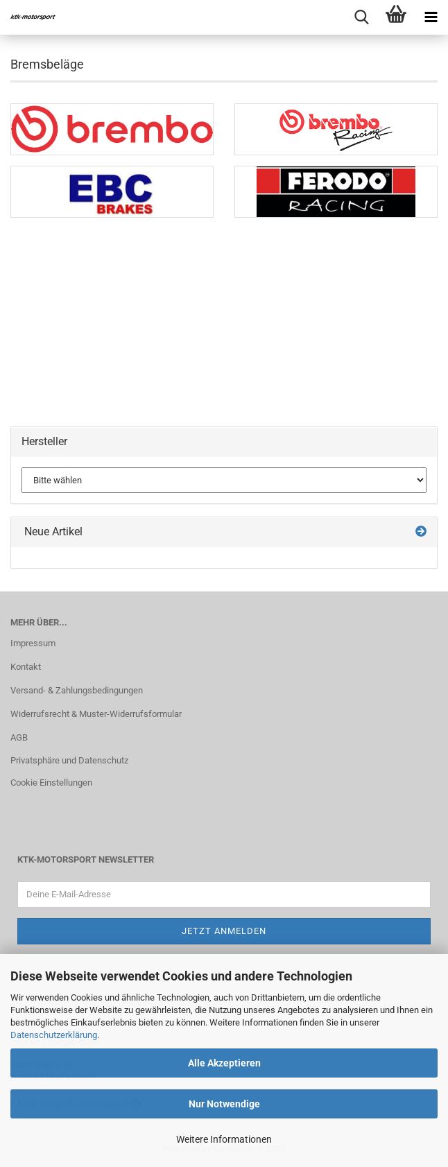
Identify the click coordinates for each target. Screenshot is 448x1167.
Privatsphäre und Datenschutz (69, 760)
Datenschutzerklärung (53, 1035)
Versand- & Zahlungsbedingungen (76, 690)
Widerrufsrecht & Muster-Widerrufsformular (96, 714)
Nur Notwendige (224, 1103)
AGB (19, 737)
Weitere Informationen (224, 1139)
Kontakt (25, 667)
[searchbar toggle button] (361, 17)
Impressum (32, 643)
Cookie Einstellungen (51, 782)
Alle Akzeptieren (224, 1063)
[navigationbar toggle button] (430, 17)
